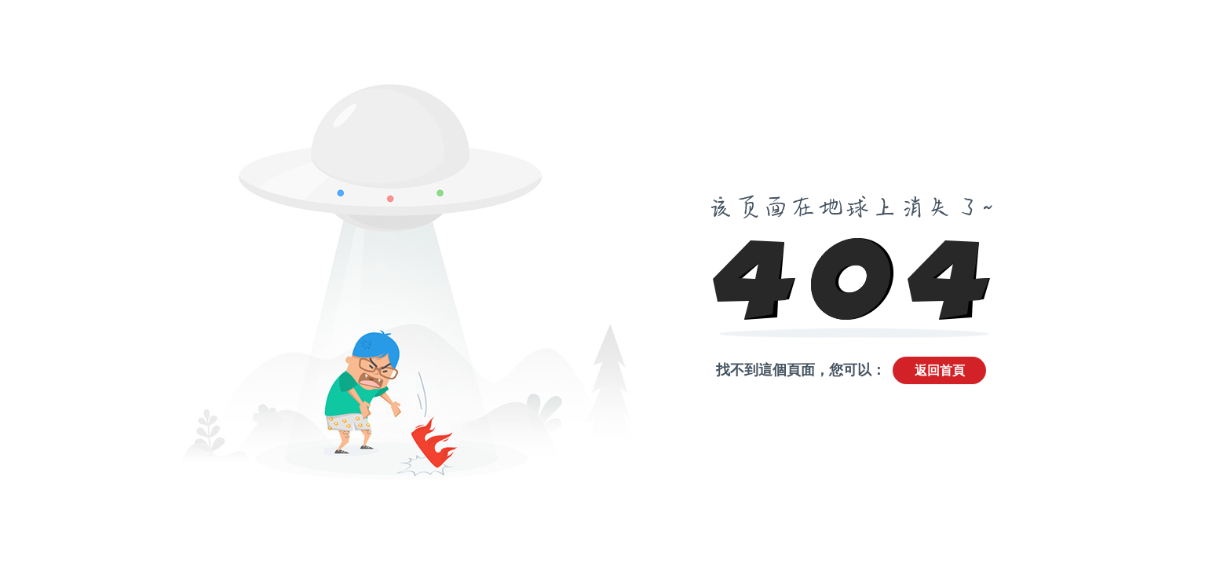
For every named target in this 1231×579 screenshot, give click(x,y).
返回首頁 (940, 369)
